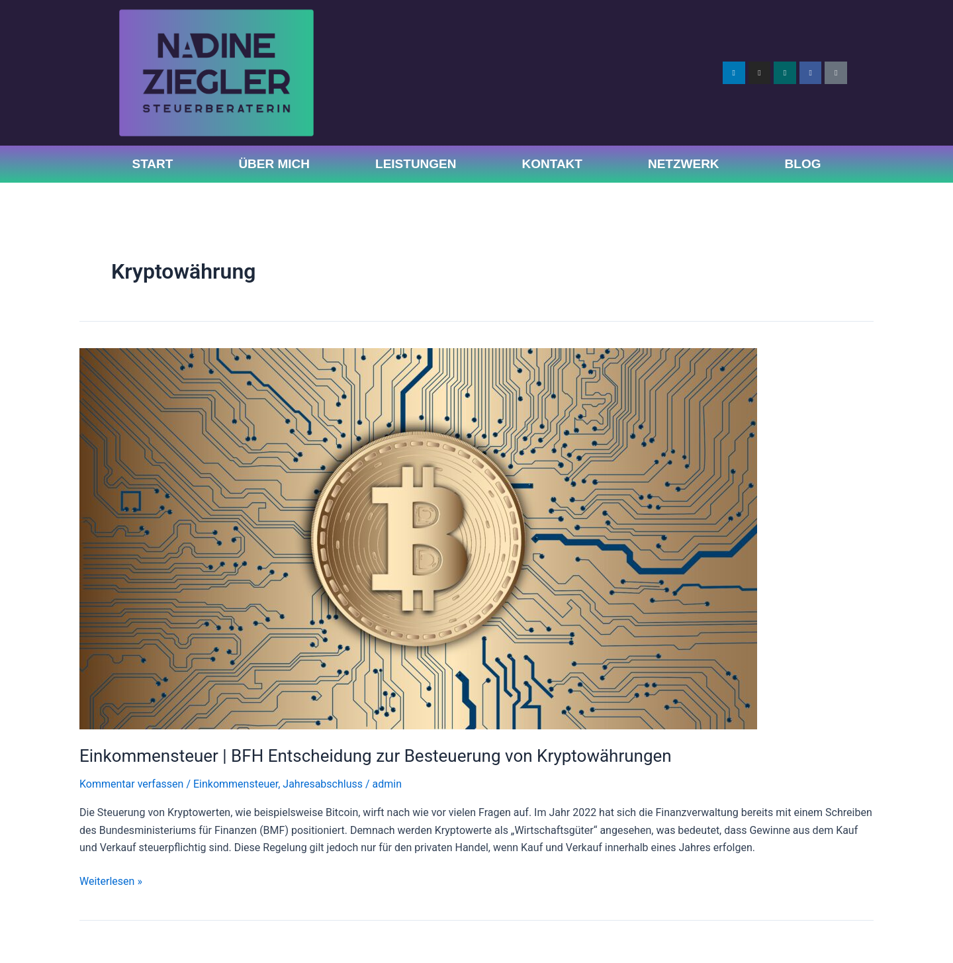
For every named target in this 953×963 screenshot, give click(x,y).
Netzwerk (683, 164)
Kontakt (552, 164)
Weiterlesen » (110, 880)
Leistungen (415, 164)
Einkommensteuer (235, 784)
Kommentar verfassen (131, 784)
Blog (803, 164)
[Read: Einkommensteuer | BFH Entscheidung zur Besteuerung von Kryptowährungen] (418, 538)
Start (152, 164)
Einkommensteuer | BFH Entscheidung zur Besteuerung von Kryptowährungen (375, 756)
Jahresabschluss (323, 784)
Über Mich (274, 164)
